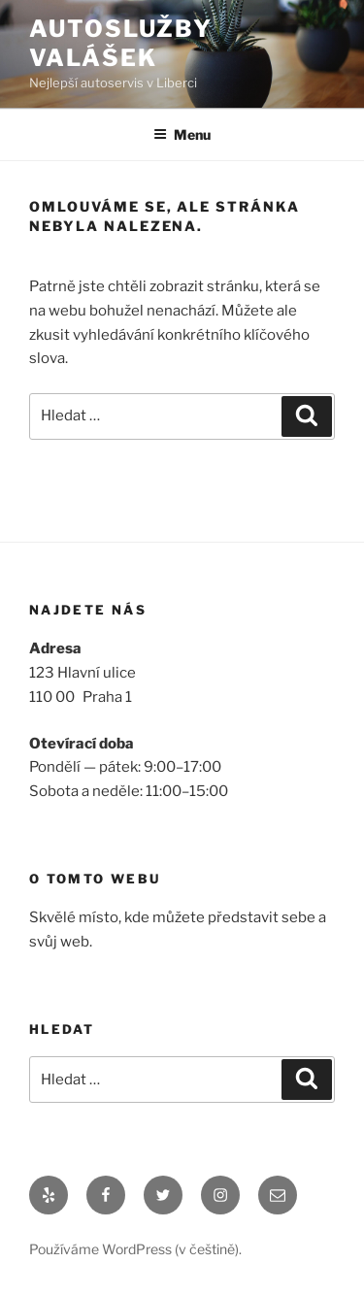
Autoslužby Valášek (121, 43)
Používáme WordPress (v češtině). (135, 1249)
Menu (182, 134)
